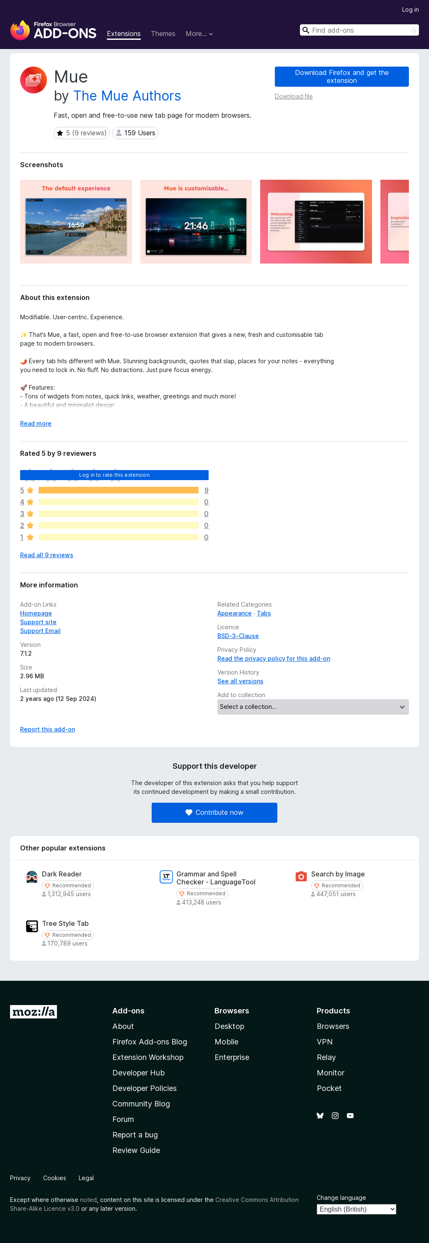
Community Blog (141, 1103)
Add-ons (128, 1010)
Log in (410, 9)
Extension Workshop (147, 1057)
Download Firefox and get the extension (342, 76)
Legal (86, 1177)
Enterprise (231, 1057)
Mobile (226, 1041)
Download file (294, 96)
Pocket (329, 1088)
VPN (325, 1041)
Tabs (264, 613)
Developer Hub (138, 1072)
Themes (163, 33)
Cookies (54, 1177)
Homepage (36, 613)
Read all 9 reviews (46, 554)
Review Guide (136, 1150)
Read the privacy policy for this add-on (273, 658)
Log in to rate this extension (114, 475)
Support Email (40, 630)
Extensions (124, 33)
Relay (326, 1057)
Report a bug (135, 1134)
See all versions (240, 681)
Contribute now (214, 812)
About (123, 1026)
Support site (38, 621)
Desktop (229, 1026)
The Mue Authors (127, 96)
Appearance (234, 613)
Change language (341, 1197)
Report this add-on (47, 729)
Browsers (333, 1026)
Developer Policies (144, 1088)
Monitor (330, 1072)
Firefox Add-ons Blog (149, 1041)
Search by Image (338, 874)
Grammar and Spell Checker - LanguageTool (216, 878)
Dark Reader (62, 874)
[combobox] (359, 30)
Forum (123, 1119)
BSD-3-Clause (238, 635)
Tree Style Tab (65, 924)
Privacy (20, 1177)
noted (88, 1199)
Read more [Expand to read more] (36, 423)
